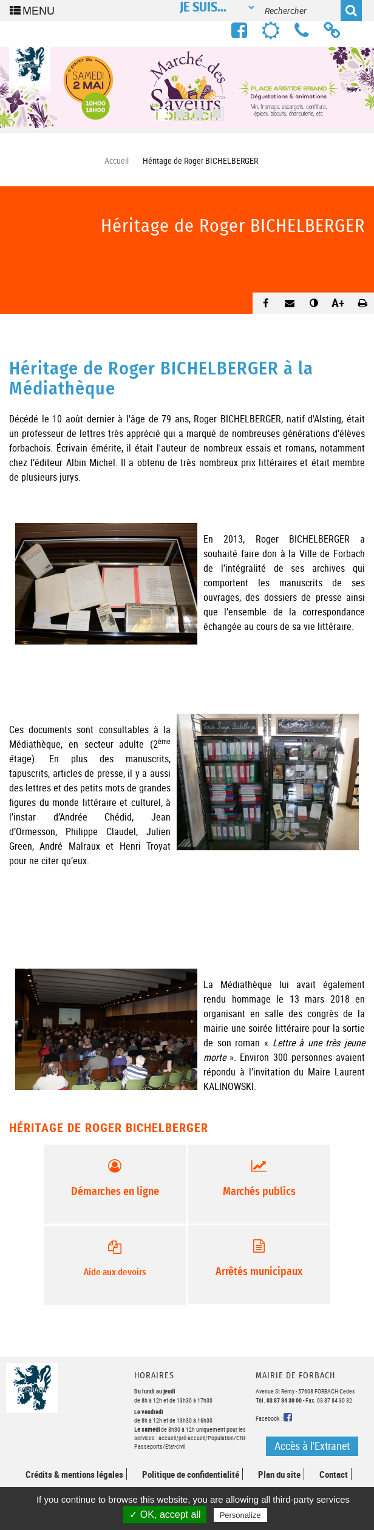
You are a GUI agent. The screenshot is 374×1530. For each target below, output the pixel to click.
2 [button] (178, 110)
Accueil (116, 160)
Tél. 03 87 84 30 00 (279, 1400)
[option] (187, 87)
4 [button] (214, 110)
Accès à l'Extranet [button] (312, 1445)
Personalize (240, 1515)
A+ (338, 302)
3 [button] (196, 110)
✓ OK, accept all (164, 1514)
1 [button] (160, 110)
